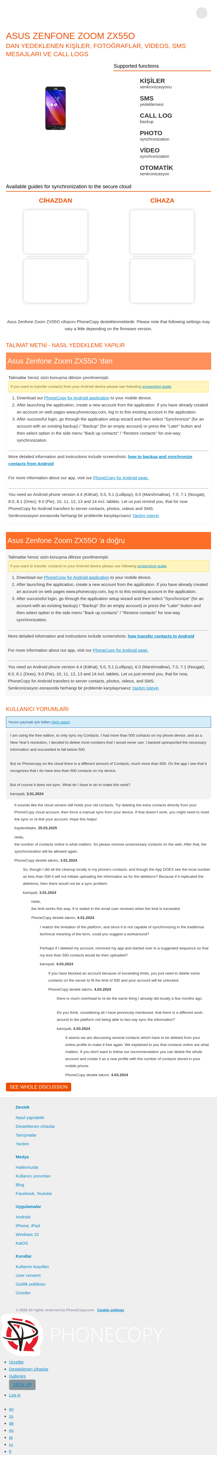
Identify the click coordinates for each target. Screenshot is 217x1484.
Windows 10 (27, 1234)
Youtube (44, 1193)
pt (11, 1437)
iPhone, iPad (28, 1225)
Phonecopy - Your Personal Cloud (38, 13)
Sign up (22, 1384)
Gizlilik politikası (30, 1284)
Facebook (25, 1193)
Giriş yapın (60, 722)
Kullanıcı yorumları (33, 1176)
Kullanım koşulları (32, 1266)
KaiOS (22, 1243)
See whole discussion (39, 1086)
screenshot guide (156, 386)
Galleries (17, 1376)
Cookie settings (110, 1310)
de (11, 1423)
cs (11, 1416)
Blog (20, 1184)
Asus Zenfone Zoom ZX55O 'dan (55, 231)
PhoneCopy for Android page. (121, 477)
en (11, 1409)
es (11, 1430)
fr (10, 1451)
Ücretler (23, 1292)
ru (11, 1444)
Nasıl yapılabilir (30, 1117)
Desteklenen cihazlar (35, 1126)
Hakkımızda (27, 1167)
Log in (15, 1395)
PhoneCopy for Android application (76, 397)
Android (23, 1216)
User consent (28, 1275)
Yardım (22, 1143)
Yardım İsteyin (145, 515)
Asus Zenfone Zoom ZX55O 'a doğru (162, 231)
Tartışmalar (26, 1135)
